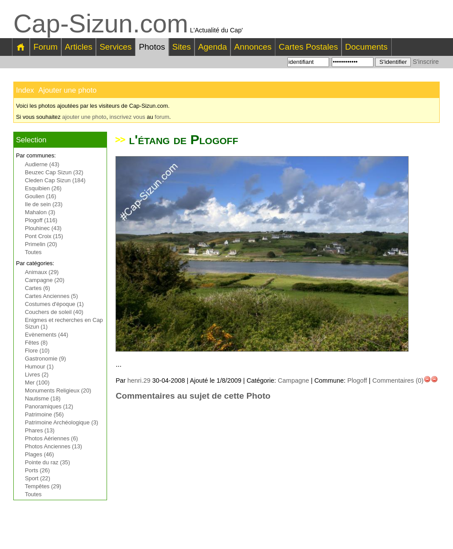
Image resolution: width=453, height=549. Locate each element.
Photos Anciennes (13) (53, 446)
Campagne (293, 380)
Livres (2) (36, 374)
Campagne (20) (44, 280)
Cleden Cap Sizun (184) (55, 180)
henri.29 (139, 380)
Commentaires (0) (397, 380)
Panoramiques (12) (49, 406)
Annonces (252, 46)
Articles (78, 46)
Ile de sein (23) (44, 204)
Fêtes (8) (36, 342)
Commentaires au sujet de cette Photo (192, 395)
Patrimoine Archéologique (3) (61, 422)
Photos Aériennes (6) (51, 438)
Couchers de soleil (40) (54, 312)
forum (162, 117)
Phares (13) (40, 430)
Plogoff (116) (41, 220)
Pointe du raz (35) (47, 462)
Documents (366, 46)
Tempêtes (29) (43, 486)
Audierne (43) (42, 164)
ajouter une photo (84, 117)
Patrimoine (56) (44, 414)
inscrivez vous (127, 117)
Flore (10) (37, 350)
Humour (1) (39, 366)
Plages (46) (39, 454)
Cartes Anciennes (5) (51, 296)
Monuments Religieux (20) (58, 390)
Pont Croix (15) (44, 236)
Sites (181, 46)
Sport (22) (37, 478)
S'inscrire (426, 61)
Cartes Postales (308, 46)
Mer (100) (37, 382)
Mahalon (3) (40, 212)
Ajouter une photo (67, 90)
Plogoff (357, 380)
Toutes (33, 252)
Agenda (212, 46)
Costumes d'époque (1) (54, 304)
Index (25, 90)
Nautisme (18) (42, 398)
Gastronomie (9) (45, 358)
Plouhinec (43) (43, 228)
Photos (152, 46)
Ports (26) (37, 470)
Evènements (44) (46, 334)
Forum (45, 46)
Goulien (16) (40, 196)
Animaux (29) (42, 272)
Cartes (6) (37, 288)
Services (115, 46)
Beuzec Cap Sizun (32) (54, 172)
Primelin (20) (41, 244)
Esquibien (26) (43, 188)
